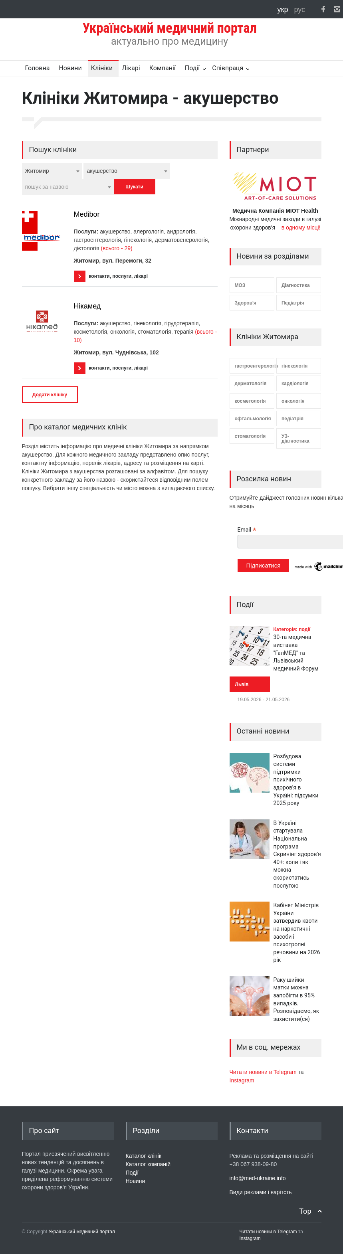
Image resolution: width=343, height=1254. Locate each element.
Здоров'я (245, 303)
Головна (37, 68)
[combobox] (52, 171)
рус (299, 10)
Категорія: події (292, 629)
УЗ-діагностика (295, 438)
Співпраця (227, 68)
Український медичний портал (81, 1231)
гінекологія (294, 366)
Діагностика (296, 285)
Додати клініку (49, 395)
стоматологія (250, 436)
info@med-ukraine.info (258, 1178)
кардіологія (295, 383)
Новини (70, 68)
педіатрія (292, 418)
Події (192, 68)
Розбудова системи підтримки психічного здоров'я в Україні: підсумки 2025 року (296, 780)
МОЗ (240, 285)
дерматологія (251, 383)
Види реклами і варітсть (261, 1192)
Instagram (242, 1080)
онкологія (293, 401)
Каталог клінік (143, 1156)
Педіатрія (293, 303)
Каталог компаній (148, 1164)
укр (284, 10)
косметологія (250, 401)
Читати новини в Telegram (264, 1072)
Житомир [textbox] (37, 171)
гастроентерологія (254, 366)
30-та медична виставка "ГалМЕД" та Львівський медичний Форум (296, 652)
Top (305, 1211)
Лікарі (131, 68)
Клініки (102, 68)
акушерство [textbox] (102, 171)
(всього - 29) (116, 248)
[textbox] (68, 187)
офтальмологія (253, 418)
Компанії (162, 68)
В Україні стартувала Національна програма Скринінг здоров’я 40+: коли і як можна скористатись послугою (297, 854)
